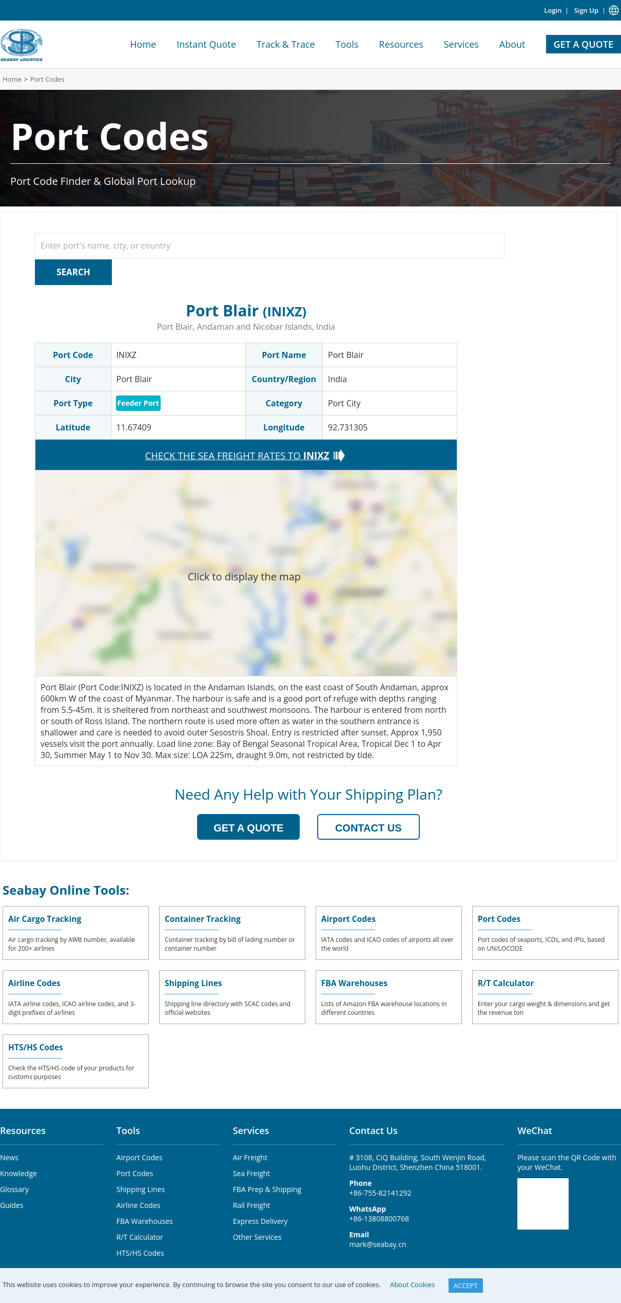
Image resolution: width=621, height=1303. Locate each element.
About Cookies (412, 1284)
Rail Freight (251, 1204)
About (512, 44)
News (9, 1156)
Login (552, 10)
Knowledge (18, 1172)
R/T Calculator (507, 982)
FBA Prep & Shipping (267, 1188)
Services (461, 44)
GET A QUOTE (583, 44)
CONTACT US (368, 827)
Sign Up (586, 10)
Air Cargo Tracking (45, 917)
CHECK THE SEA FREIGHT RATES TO (237, 454)
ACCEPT (466, 1285)
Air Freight (250, 1156)
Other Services (257, 1236)
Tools (347, 44)
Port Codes (47, 79)
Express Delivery (260, 1220)
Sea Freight (251, 1172)
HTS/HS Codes (36, 1046)
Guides (11, 1204)
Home (143, 44)
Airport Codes (349, 917)
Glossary (14, 1188)
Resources (401, 44)
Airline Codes (35, 982)
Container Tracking (204, 917)
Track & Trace (286, 44)
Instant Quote (206, 44)
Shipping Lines (194, 982)
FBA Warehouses (355, 982)
